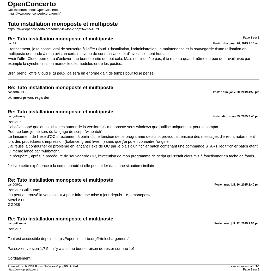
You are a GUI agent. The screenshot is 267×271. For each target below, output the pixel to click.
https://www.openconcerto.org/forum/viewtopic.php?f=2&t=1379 (53, 29)
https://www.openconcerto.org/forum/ (34, 13)
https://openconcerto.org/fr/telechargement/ (92, 239)
